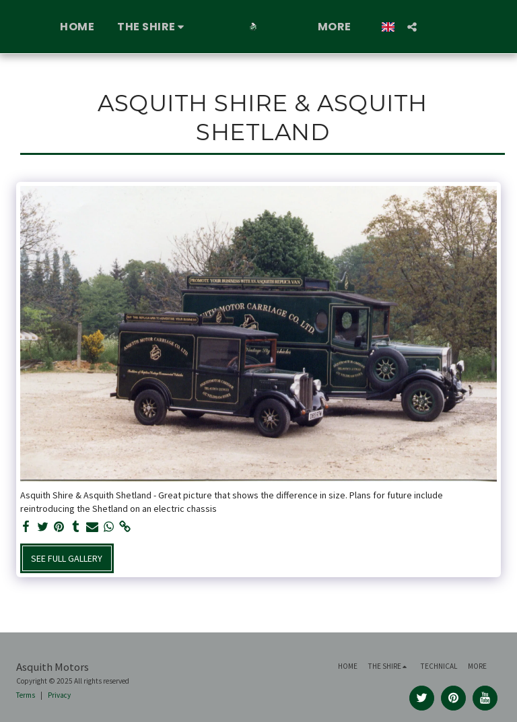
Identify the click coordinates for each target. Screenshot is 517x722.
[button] (152, 26)
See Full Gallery (66, 558)
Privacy (59, 695)
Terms (25, 695)
